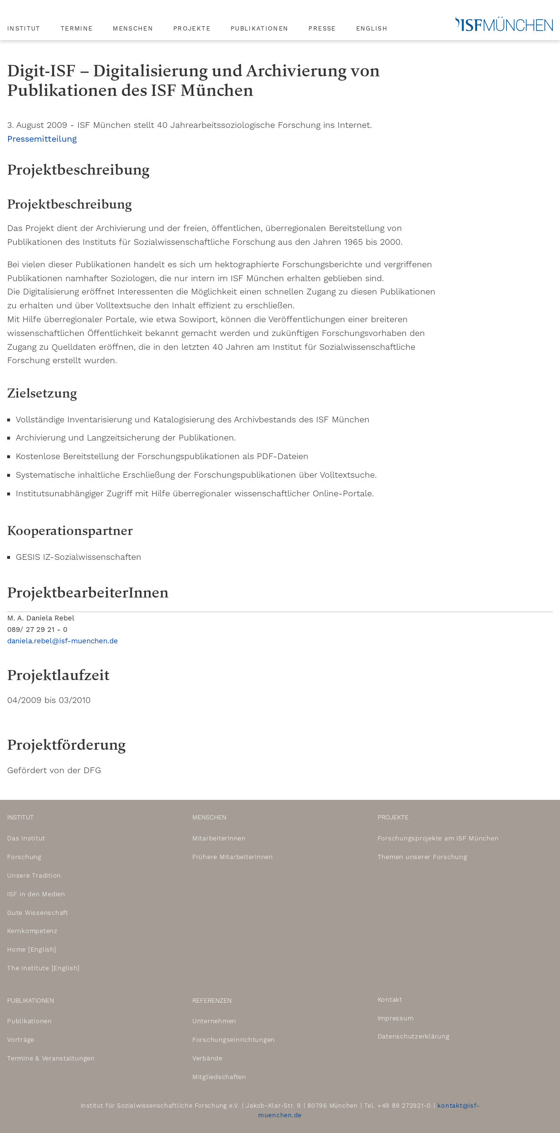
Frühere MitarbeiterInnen (232, 856)
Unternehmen (214, 1021)
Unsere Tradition (34, 875)
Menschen (133, 28)
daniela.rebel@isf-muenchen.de (62, 641)
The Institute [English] (43, 968)
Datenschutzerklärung (414, 1036)
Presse (322, 28)
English (372, 28)
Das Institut (26, 838)
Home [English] (31, 949)
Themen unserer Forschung (422, 856)
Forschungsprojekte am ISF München (438, 838)
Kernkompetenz (32, 930)
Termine (77, 28)
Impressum (396, 1018)
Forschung (24, 856)
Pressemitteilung (42, 139)
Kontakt (390, 999)
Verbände (207, 1058)
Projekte (192, 28)
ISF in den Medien (36, 894)
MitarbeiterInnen (219, 838)
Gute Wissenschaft (37, 912)
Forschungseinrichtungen (233, 1039)
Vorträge (20, 1039)
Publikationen (260, 28)
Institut (24, 28)
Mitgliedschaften (219, 1077)
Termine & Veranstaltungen (51, 1058)
